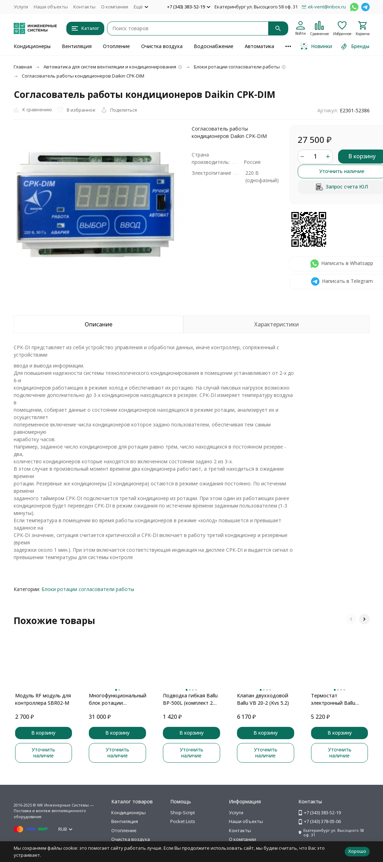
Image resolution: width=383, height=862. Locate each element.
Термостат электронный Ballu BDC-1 (333, 699)
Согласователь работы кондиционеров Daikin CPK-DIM (83, 76)
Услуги (21, 7)
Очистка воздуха (162, 46)
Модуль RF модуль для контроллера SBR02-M (43, 699)
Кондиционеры (32, 46)
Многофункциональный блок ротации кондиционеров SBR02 (117, 699)
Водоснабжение (213, 46)
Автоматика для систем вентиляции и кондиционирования (110, 67)
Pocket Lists (182, 821)
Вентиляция (77, 46)
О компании (114, 7)
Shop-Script (182, 812)
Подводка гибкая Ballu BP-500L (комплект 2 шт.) (190, 699)
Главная (23, 67)
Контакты (84, 7)
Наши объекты (51, 7)
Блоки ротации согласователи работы (237, 67)
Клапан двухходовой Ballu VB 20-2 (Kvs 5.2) (263, 699)
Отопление (116, 46)
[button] (351, 619)
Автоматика (259, 46)
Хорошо (357, 851)
